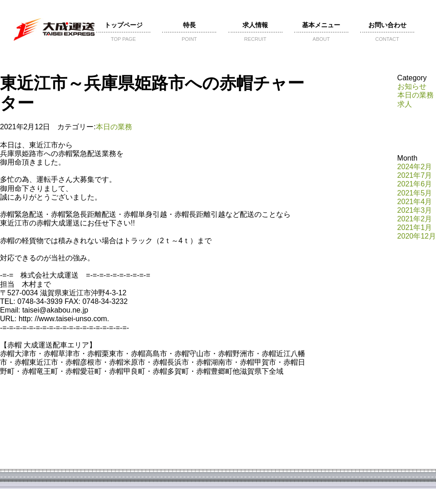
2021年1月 (414, 227)
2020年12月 (416, 236)
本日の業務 (114, 127)
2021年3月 (414, 210)
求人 (404, 104)
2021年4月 (414, 201)
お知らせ (411, 86)
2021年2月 (414, 219)
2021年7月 (414, 175)
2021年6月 (414, 184)
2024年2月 (414, 167)
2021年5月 (414, 193)
